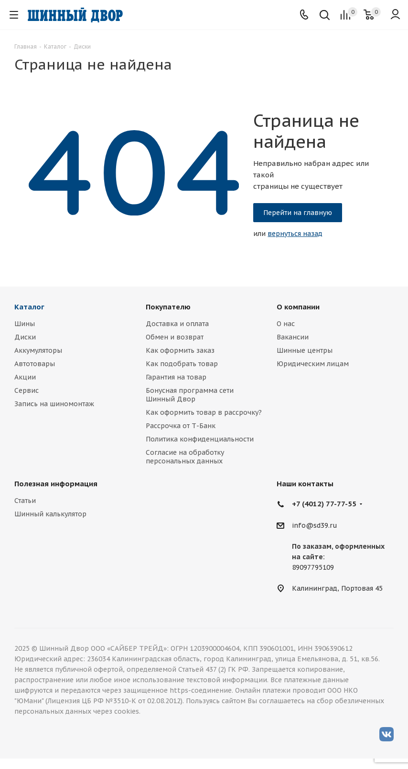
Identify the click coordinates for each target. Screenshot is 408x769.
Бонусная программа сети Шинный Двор (190, 394)
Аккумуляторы (38, 350)
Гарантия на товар (176, 377)
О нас (286, 323)
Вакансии (293, 337)
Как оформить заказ (180, 350)
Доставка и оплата (177, 323)
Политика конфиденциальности (200, 439)
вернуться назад (295, 233)
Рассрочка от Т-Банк (180, 425)
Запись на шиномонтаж (54, 404)
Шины (24, 323)
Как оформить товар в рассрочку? (204, 412)
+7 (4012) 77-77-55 (324, 503)
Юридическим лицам (313, 363)
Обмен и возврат (175, 337)
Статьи (25, 500)
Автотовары (34, 363)
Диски (25, 337)
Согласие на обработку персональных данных (185, 456)
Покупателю (168, 306)
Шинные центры (305, 350)
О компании (298, 306)
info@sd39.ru (314, 525)
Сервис (26, 390)
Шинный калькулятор (50, 514)
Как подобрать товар (182, 363)
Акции (25, 377)
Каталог (29, 306)
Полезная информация (55, 483)
